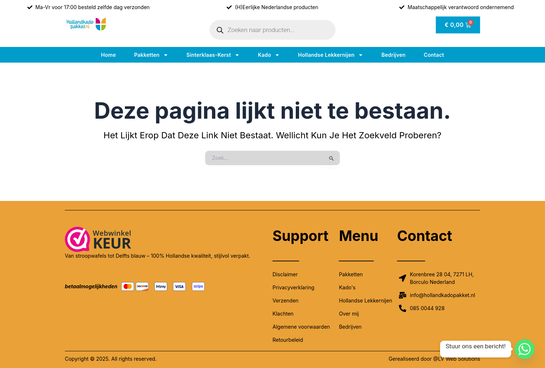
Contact (434, 55)
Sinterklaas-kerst (213, 55)
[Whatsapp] (524, 349)
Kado (269, 55)
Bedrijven (393, 55)
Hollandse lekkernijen (330, 55)
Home (108, 55)
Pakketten (151, 55)
